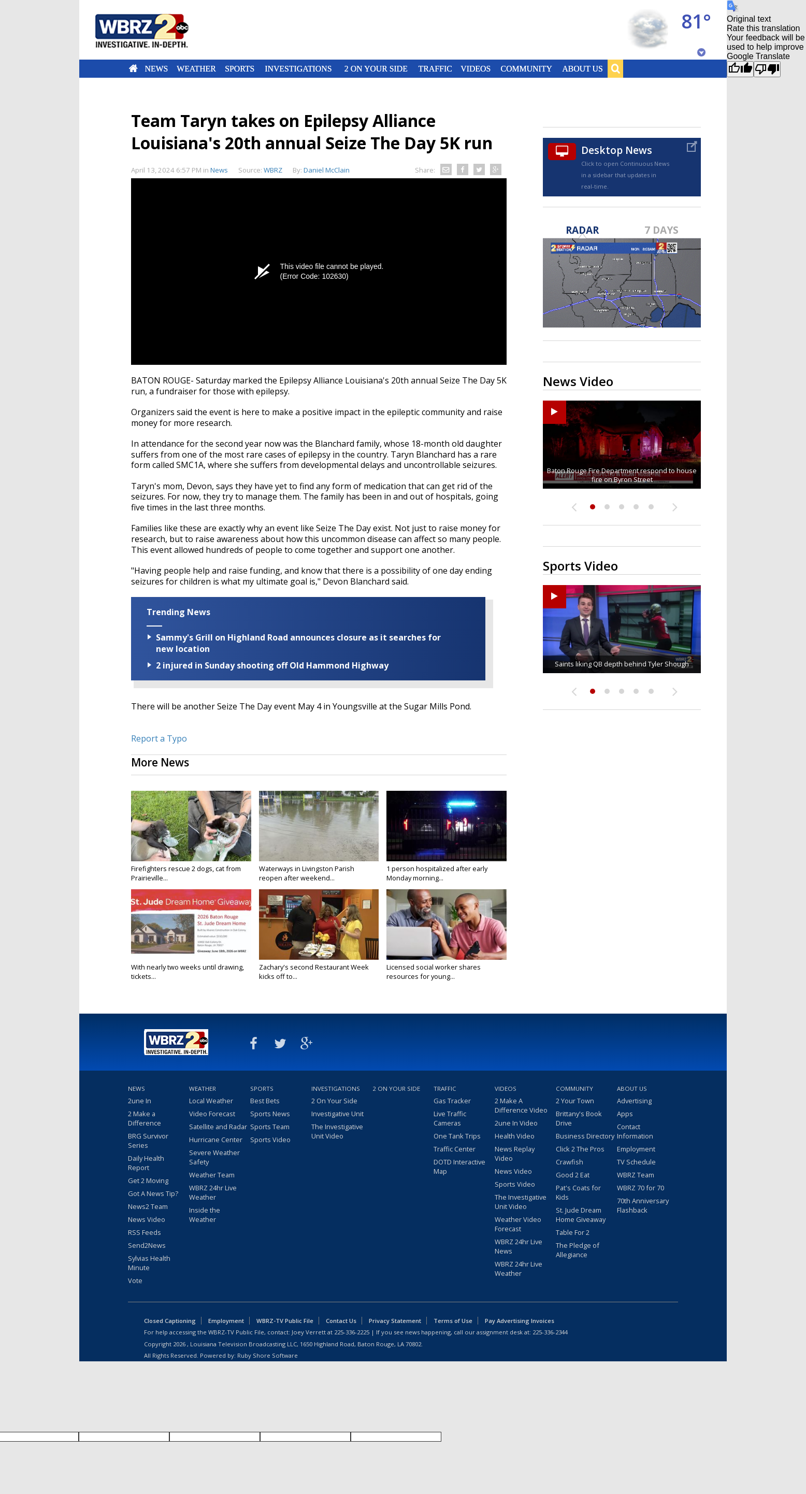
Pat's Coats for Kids (578, 1192)
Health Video (515, 1136)
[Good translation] (740, 69)
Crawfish (569, 1161)
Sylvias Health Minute (149, 1263)
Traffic (435, 68)
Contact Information (635, 1131)
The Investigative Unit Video (337, 1131)
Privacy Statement (395, 1321)
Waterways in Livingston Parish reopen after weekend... (306, 873)
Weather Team (212, 1174)
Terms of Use (453, 1321)
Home (133, 68)
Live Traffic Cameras (450, 1118)
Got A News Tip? (153, 1193)
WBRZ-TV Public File (284, 1321)
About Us (582, 68)
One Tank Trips (457, 1136)
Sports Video (270, 1139)
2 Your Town (575, 1100)
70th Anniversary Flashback (643, 1205)
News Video (146, 1219)
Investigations (298, 68)
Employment (636, 1149)
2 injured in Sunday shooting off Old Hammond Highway (272, 665)
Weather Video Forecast (518, 1224)
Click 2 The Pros (580, 1149)
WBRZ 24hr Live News (518, 1246)
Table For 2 (572, 1232)
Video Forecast (212, 1113)
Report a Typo (159, 738)
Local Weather (211, 1100)
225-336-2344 (550, 1332)
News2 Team (148, 1206)
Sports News (270, 1113)
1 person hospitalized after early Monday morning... (436, 873)
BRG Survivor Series (148, 1140)
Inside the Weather (204, 1214)
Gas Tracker (452, 1100)
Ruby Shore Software (267, 1355)
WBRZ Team (635, 1174)
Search (615, 68)
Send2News (147, 1245)
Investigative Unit (337, 1113)
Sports (239, 68)
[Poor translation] (767, 69)
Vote (135, 1280)
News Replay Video (515, 1153)
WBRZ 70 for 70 (640, 1187)
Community (526, 68)
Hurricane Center (215, 1139)
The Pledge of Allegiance (577, 1250)
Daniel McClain (327, 170)
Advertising (634, 1100)
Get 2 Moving (148, 1180)
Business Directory (585, 1136)
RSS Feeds (144, 1232)
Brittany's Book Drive (579, 1118)
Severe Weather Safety (214, 1157)
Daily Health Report (146, 1163)
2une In (139, 1100)
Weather (196, 68)
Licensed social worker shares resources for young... (433, 971)
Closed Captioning (170, 1321)
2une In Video (516, 1123)
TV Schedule (636, 1161)
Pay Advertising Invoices (519, 1321)
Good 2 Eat (572, 1174)
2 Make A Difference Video (521, 1105)
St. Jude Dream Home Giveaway (581, 1214)
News (156, 68)
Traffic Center (455, 1149)
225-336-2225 (351, 1332)
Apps (625, 1113)
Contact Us (341, 1321)
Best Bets (265, 1100)
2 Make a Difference (144, 1118)
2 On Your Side (376, 68)
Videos (475, 68)
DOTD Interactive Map (459, 1166)
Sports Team (270, 1126)
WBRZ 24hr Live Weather (213, 1192)
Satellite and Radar (218, 1126)
